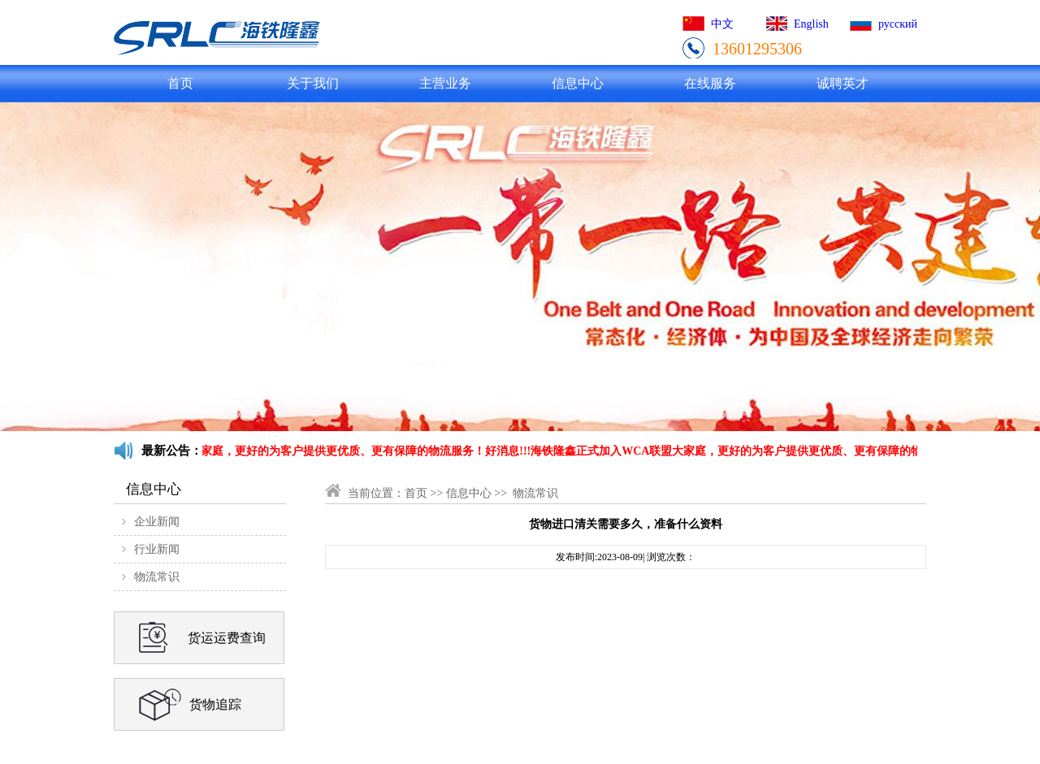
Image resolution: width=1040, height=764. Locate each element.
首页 (180, 83)
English (811, 24)
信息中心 (578, 83)
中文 (722, 24)
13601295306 (757, 49)
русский (897, 24)
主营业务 (445, 83)
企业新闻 (157, 522)
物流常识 (157, 577)
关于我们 (313, 83)
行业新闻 (157, 549)
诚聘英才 (843, 83)
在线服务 (710, 83)
